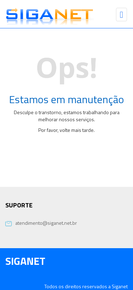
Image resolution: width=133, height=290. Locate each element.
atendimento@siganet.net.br (41, 223)
